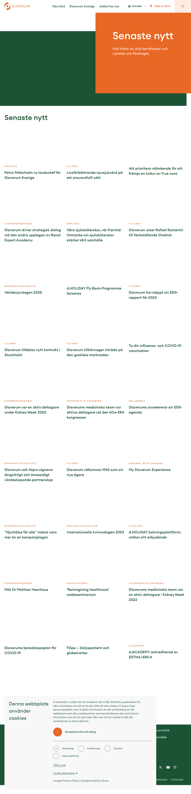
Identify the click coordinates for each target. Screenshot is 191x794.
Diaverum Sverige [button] (82, 6)
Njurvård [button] (58, 6)
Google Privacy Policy (66, 780)
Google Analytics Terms (95, 780)
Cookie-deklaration (64, 773)
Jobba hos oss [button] (109, 6)
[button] (140, 6)
